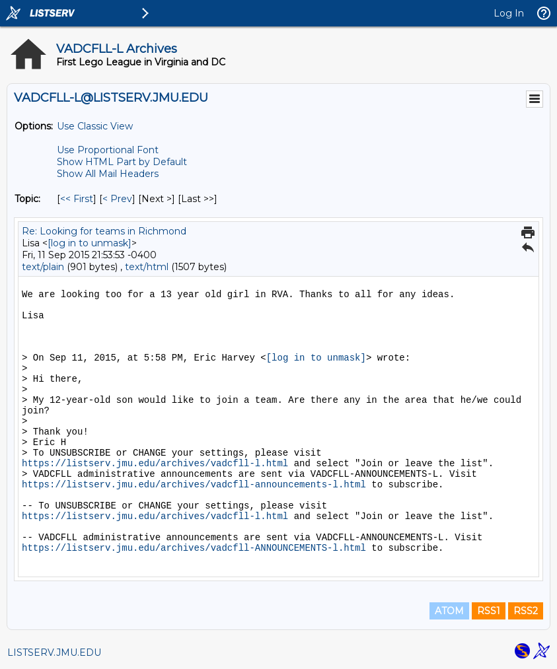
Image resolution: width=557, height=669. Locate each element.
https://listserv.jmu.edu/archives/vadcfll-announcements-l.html (194, 484)
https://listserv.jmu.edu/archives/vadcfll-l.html (155, 463)
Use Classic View (95, 126)
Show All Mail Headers (108, 174)
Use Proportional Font (108, 150)
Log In (509, 13)
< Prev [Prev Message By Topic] (117, 199)
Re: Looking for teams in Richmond (104, 231)
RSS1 (488, 611)
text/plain (43, 267)
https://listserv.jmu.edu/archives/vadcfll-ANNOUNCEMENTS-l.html (194, 548)
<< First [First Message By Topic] (76, 199)
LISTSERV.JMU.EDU (54, 652)
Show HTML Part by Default (122, 162)
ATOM (449, 611)
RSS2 (525, 611)
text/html (146, 267)
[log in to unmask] (89, 243)
